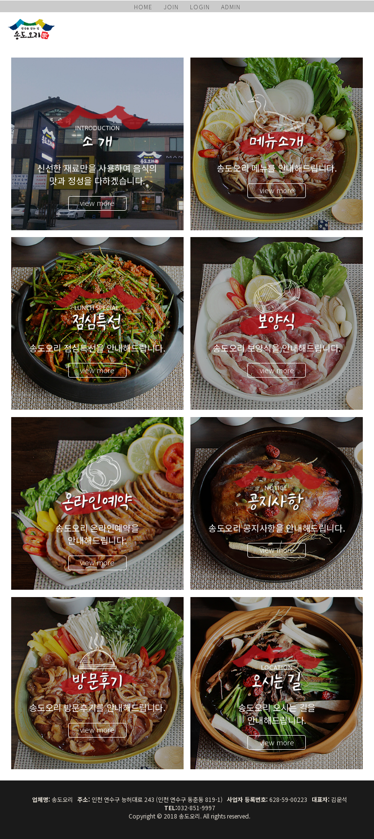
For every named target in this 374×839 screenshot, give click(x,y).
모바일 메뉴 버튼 (362, 27)
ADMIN (231, 6)
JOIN (171, 6)
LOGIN (200, 6)
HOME (143, 6)
